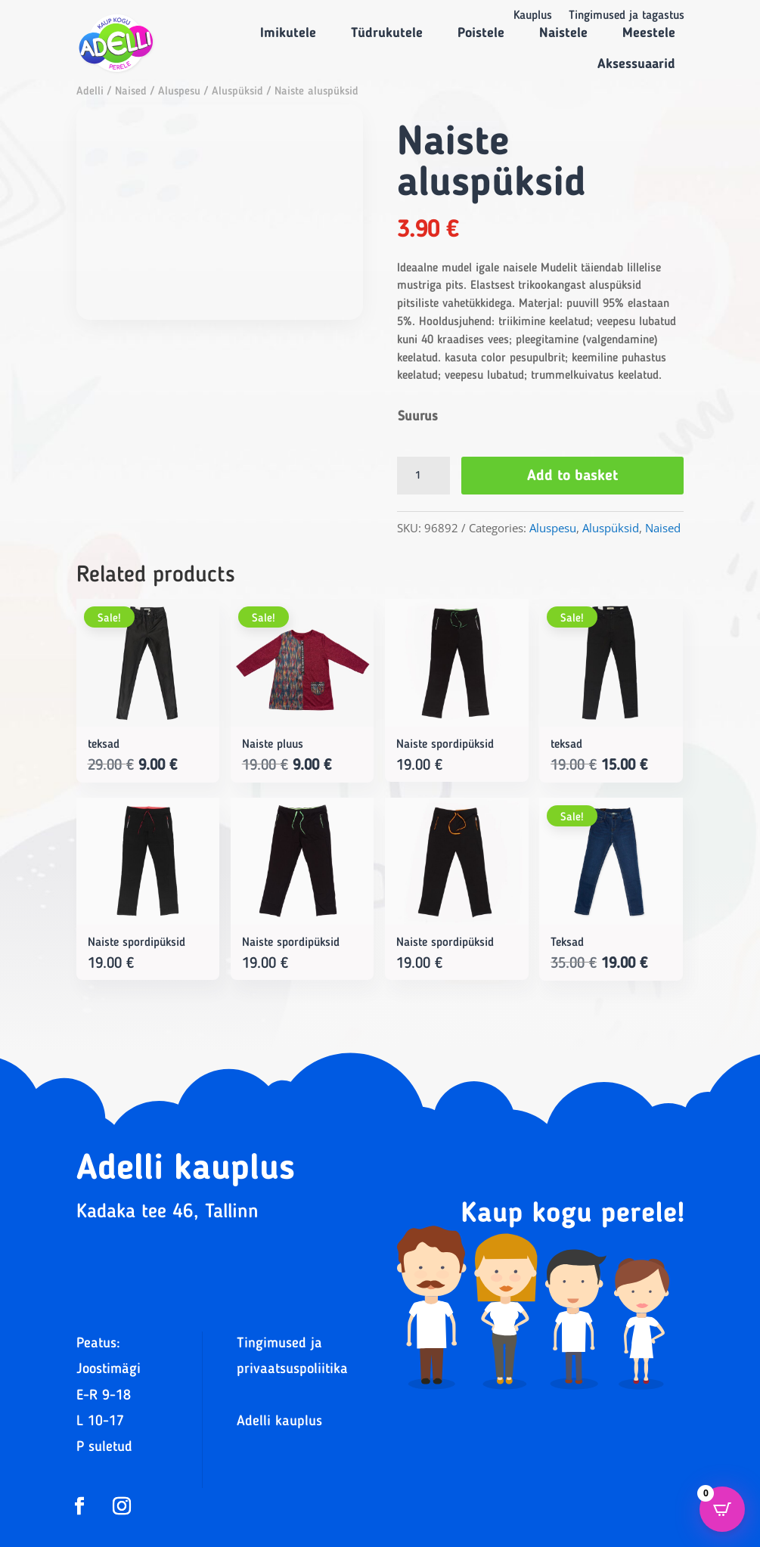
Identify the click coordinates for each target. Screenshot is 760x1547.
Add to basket (572, 476)
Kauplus (532, 16)
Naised (131, 92)
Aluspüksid (237, 92)
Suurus (418, 416)
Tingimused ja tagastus (626, 16)
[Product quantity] (423, 475)
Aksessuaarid (636, 64)
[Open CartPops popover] (722, 1509)
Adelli (90, 92)
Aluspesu (179, 92)
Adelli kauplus (279, 1422)
